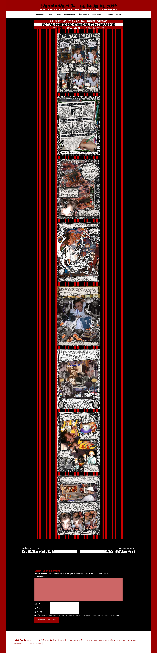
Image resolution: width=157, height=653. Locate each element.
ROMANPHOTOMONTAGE (91, 21)
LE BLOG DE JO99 (61, 21)
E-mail (38, 607)
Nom (37, 603)
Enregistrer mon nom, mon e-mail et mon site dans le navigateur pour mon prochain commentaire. (78, 615)
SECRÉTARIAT (98, 14)
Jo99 (59, 27)
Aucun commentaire (95, 27)
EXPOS (118, 14)
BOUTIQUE (84, 14)
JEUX (59, 14)
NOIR (52, 14)
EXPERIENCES (70, 14)
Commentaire (40, 576)
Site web (38, 611)
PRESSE (110, 14)
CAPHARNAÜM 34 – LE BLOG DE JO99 (78, 6)
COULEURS (41, 14)
